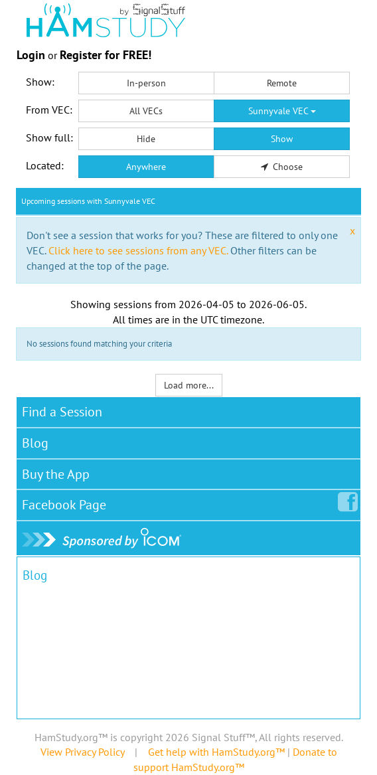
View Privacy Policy (82, 751)
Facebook (67, 502)
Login (31, 54)
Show (282, 139)
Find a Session (62, 411)
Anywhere (146, 167)
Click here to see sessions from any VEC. (138, 250)
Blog (35, 443)
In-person (146, 83)
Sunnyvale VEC (282, 111)
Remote (282, 83)
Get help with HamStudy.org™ (216, 751)
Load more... (189, 385)
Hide (146, 139)
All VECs (146, 111)
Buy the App (56, 474)
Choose (282, 167)
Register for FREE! (105, 54)
